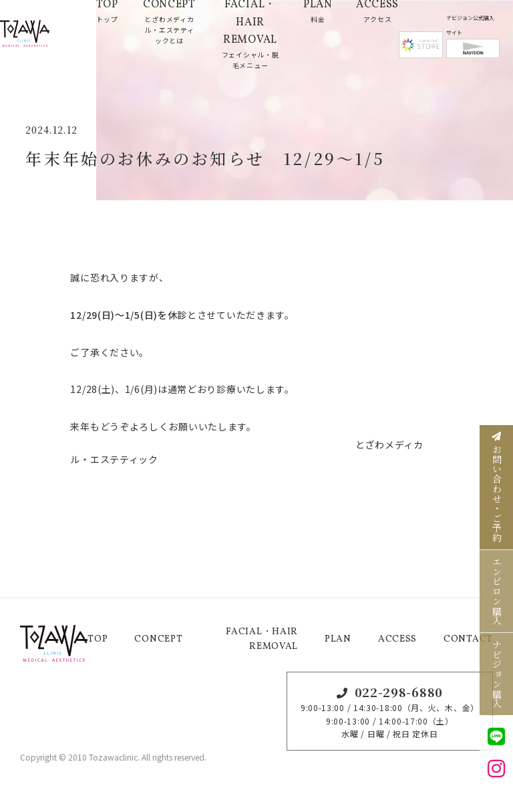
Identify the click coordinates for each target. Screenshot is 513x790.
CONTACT (468, 639)
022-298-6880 (399, 691)
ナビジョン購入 (497, 674)
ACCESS (397, 639)
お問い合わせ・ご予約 (497, 487)
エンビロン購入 (497, 591)
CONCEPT (158, 639)
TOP (98, 639)
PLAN (338, 639)
